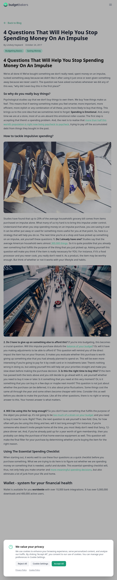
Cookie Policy (34, 570)
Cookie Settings (40, 563)
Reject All (22, 563)
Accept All (59, 563)
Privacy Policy (21, 570)
